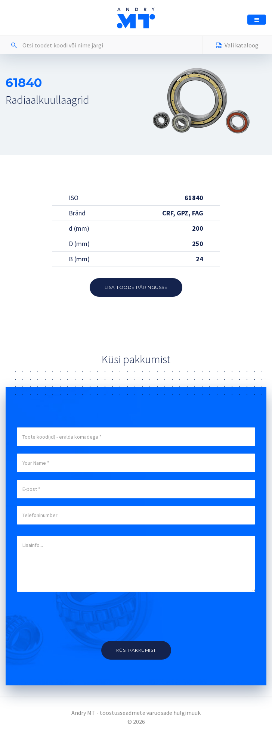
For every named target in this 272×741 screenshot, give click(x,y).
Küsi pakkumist (136, 650)
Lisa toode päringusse (136, 287)
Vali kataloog (237, 46)
